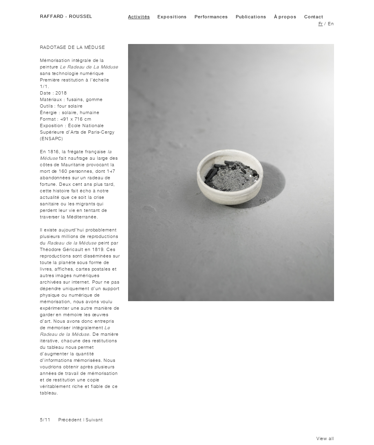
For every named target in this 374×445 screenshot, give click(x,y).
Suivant (94, 420)
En (331, 23)
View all (325, 438)
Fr (321, 23)
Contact (313, 17)
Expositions (172, 17)
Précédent (70, 420)
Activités (139, 17)
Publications (251, 17)
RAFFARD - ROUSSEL (66, 16)
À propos (285, 17)
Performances (211, 17)
